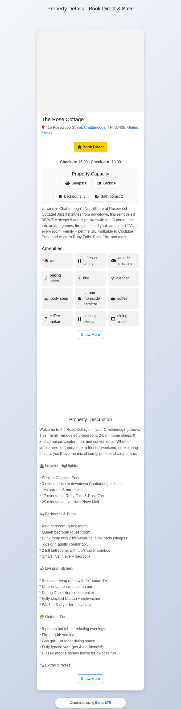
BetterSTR (103, 703)
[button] (90, 70)
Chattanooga (95, 127)
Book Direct (90, 147)
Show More (90, 335)
